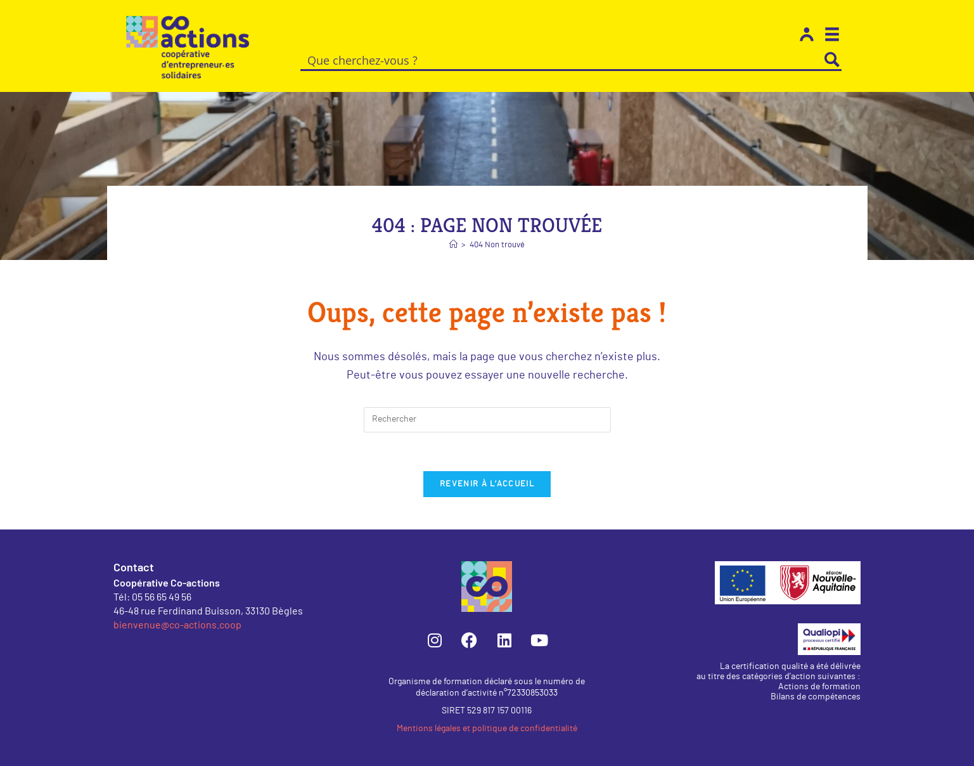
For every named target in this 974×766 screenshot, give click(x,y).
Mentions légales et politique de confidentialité (487, 728)
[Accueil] (453, 245)
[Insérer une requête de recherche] (487, 419)
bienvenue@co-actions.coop (177, 624)
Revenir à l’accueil (487, 484)
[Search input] (562, 59)
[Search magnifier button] (832, 59)
